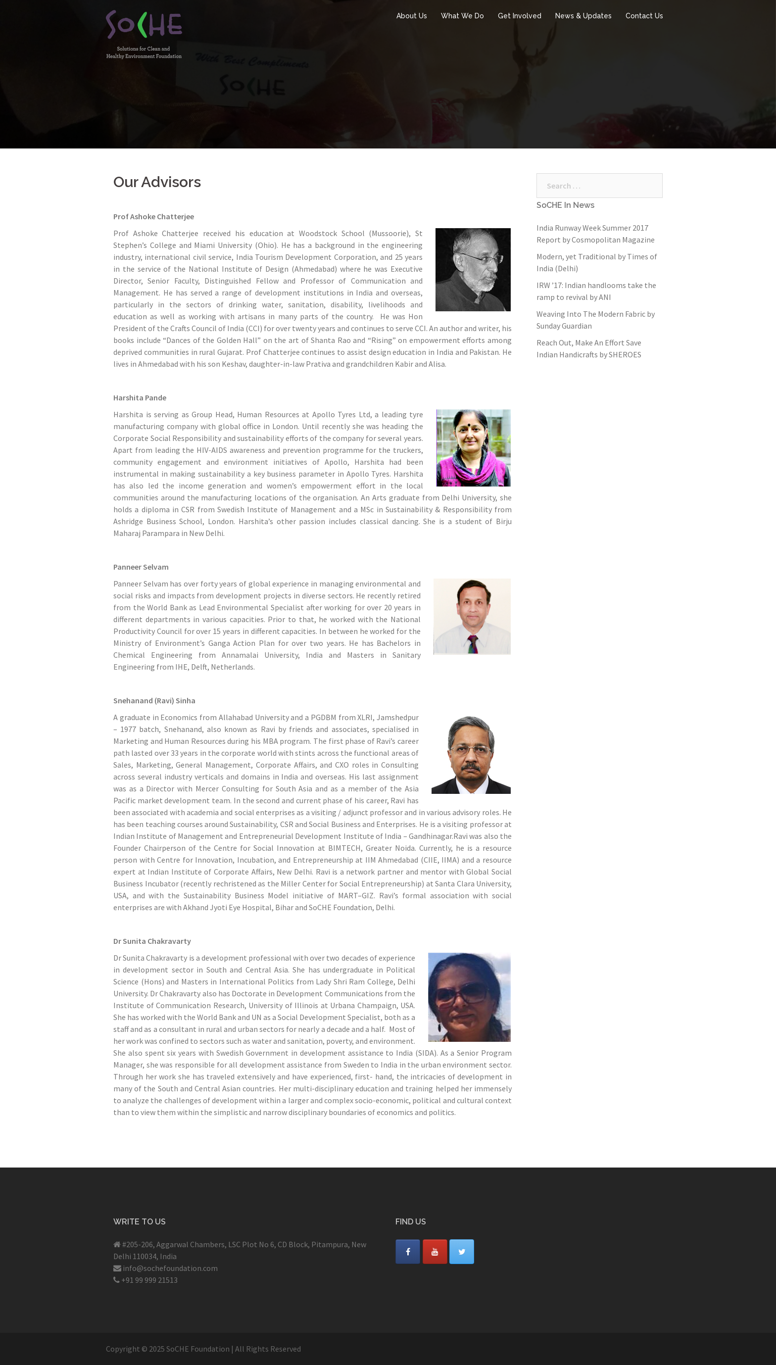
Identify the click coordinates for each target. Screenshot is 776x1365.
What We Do (462, 16)
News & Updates (583, 16)
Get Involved (519, 16)
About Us (411, 16)
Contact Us (644, 16)
